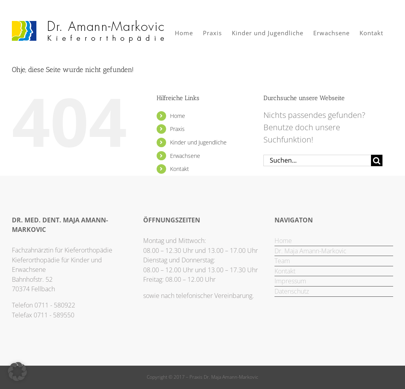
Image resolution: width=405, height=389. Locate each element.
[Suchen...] (317, 160)
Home (177, 116)
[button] (17, 371)
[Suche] (376, 160)
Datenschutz (291, 291)
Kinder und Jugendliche (198, 142)
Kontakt (179, 169)
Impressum (290, 281)
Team (282, 260)
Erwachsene (185, 155)
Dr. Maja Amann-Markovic (310, 251)
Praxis (177, 129)
